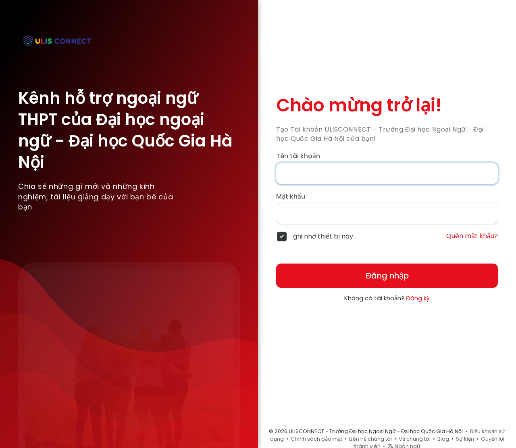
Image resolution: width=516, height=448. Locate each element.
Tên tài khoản (298, 156)
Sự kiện (465, 439)
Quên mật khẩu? (472, 236)
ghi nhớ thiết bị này (323, 236)
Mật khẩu (290, 196)
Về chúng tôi (415, 439)
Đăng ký (418, 298)
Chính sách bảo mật (316, 439)
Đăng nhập (387, 275)
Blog (443, 439)
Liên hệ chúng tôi (370, 439)
